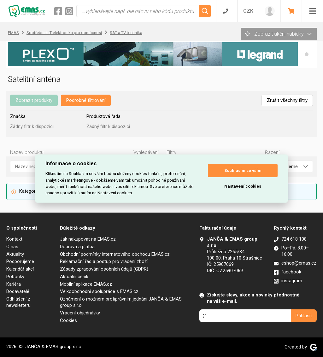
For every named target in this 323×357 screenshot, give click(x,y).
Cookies (68, 320)
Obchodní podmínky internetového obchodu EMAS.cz (115, 254)
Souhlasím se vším (242, 170)
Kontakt (14, 239)
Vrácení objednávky (80, 313)
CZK (248, 11)
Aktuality (15, 254)
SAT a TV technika (126, 32)
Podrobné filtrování (85, 100)
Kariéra (13, 284)
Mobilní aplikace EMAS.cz (86, 284)
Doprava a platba (77, 246)
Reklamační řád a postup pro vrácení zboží (104, 261)
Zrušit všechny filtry (287, 100)
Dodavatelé (17, 291)
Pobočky (15, 276)
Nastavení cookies (242, 186)
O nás (12, 246)
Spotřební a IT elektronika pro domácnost (64, 32)
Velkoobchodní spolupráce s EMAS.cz (99, 291)
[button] (306, 54)
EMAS (13, 32)
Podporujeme (20, 261)
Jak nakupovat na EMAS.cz (88, 239)
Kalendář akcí (20, 269)
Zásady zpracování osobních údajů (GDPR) (104, 269)
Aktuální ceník (74, 276)
